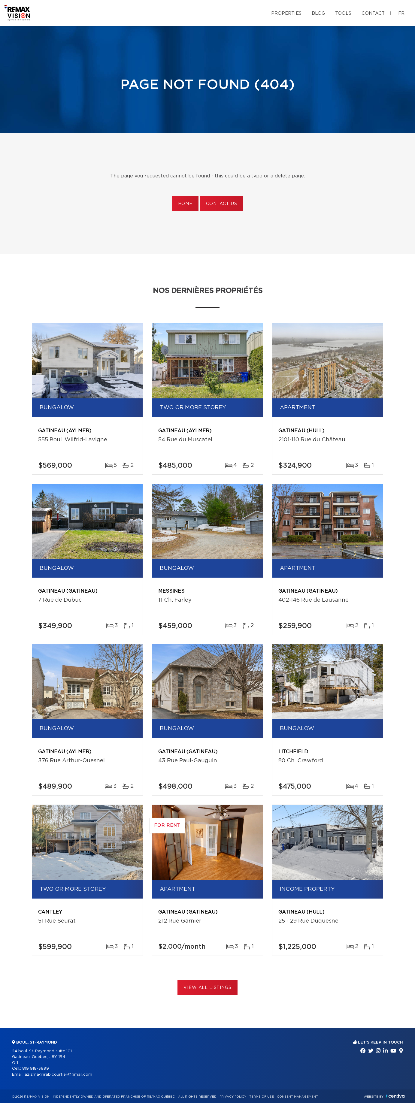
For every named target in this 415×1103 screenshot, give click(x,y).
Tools (343, 13)
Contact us (221, 204)
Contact (373, 13)
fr (401, 13)
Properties (286, 13)
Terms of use (261, 1096)
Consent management (297, 1096)
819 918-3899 (35, 1069)
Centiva (395, 1096)
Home (185, 204)
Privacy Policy (233, 1096)
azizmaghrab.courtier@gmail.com (58, 1075)
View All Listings (207, 988)
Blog (318, 13)
